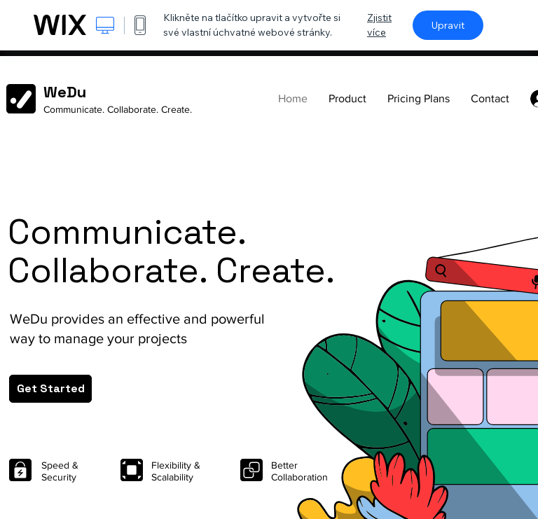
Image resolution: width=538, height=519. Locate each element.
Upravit (448, 25)
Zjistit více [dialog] (379, 25)
